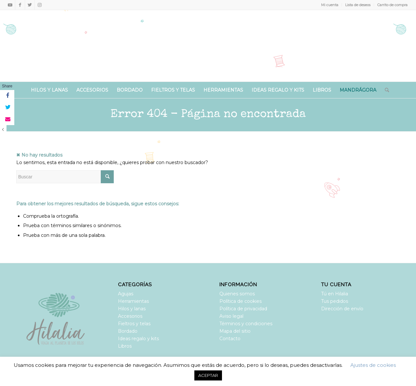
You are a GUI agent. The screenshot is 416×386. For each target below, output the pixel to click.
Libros (125, 346)
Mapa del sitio (235, 331)
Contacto (229, 338)
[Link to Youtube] (10, 5)
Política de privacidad (243, 309)
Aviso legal (231, 316)
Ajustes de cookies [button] (373, 365)
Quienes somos (237, 294)
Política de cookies (240, 301)
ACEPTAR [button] (208, 375)
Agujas (125, 294)
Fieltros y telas (134, 324)
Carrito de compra (392, 5)
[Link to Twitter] (29, 5)
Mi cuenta (329, 5)
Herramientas (133, 301)
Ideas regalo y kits (138, 338)
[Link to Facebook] (20, 5)
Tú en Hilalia (334, 294)
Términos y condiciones (245, 324)
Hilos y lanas (132, 309)
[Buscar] (385, 90)
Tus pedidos (334, 301)
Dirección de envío (342, 309)
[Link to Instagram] (40, 5)
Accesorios (130, 316)
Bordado (127, 331)
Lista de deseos (357, 5)
